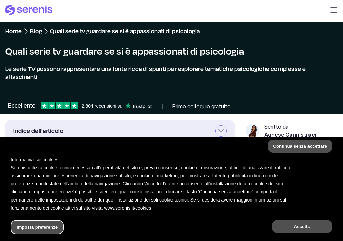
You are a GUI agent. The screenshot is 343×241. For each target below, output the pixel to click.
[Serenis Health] (28, 11)
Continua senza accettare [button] (300, 146)
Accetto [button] (302, 226)
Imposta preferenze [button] (37, 227)
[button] (334, 11)
